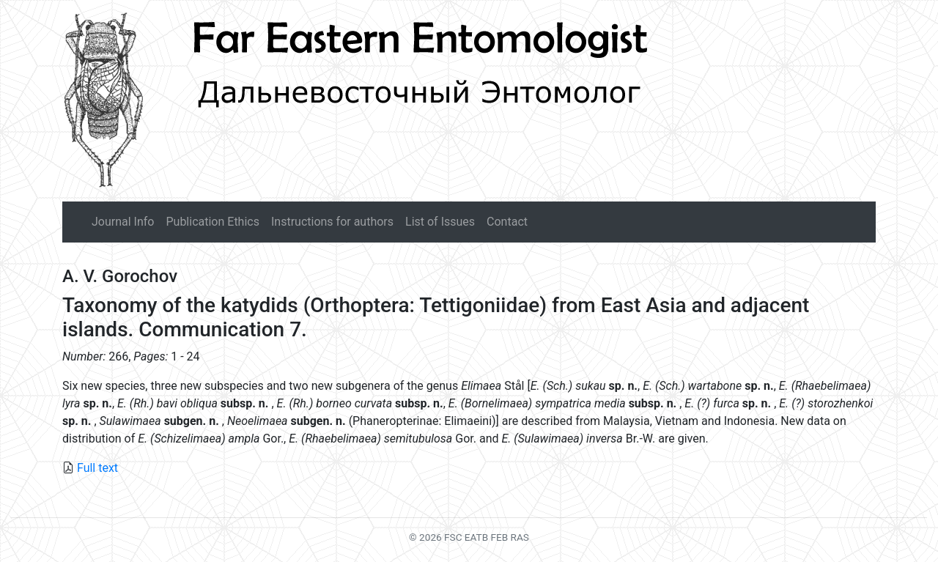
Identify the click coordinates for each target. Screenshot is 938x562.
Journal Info (123, 222)
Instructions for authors (332, 222)
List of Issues (440, 222)
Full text (97, 468)
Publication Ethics (212, 222)
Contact (507, 222)
